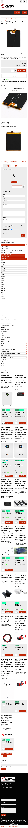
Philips (2, 284)
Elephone (3, 290)
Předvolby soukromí (4, 826)
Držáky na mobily (5, 315)
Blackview (9, 162)
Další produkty (8, 753)
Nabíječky (3, 312)
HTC (2, 272)
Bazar (14, 365)
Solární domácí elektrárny (14, 357)
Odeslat (23, 235)
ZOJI (2, 306)
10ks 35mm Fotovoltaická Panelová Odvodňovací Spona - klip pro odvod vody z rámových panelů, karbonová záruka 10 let (21, 484)
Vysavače (14, 344)
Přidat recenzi (14, 181)
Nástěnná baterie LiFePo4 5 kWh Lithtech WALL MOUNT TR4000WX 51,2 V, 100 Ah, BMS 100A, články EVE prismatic (21, 431)
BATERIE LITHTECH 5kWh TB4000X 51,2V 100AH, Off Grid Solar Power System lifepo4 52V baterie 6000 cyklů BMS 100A (20, 380)
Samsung (3, 292)
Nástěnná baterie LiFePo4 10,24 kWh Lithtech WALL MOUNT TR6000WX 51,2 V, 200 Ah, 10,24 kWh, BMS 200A (7, 431)
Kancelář (3, 339)
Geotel (2, 280)
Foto (14, 334)
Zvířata (2, 361)
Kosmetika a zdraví (14, 352)
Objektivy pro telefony (6, 323)
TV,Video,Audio (14, 332)
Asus (2, 294)
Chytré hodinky (4, 248)
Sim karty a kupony (5, 321)
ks (3, 423)
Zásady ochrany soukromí (13, 826)
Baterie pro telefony (14, 257)
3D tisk (14, 363)
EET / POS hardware (14, 241)
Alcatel (3, 298)
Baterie (14, 336)
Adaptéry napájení (5, 341)
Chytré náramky (4, 246)
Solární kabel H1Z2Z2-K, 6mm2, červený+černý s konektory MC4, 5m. (7, 619)
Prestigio (3, 276)
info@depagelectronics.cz (9, 787)
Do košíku (21, 70)
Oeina (2, 302)
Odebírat (3, 769)
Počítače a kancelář (14, 330)
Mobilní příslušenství (15, 161)
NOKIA (2, 300)
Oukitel (3, 264)
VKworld (3, 266)
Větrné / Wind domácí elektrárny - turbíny (14, 353)
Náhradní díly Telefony (14, 253)
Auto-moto (14, 346)
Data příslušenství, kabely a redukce (9, 319)
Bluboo (3, 288)
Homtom (3, 262)
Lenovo (3, 268)
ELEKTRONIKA (5, 161)
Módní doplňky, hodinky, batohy (14, 350)
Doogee (3, 260)
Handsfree (3, 310)
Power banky (4, 308)
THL (2, 282)
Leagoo (3, 270)
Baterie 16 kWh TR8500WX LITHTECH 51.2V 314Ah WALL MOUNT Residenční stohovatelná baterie (6, 379)
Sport (14, 348)
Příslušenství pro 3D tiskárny (7, 242)
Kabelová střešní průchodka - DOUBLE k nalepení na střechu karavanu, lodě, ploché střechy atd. (20, 577)
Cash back (3, 370)
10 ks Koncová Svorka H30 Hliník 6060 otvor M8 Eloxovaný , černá (6, 575)
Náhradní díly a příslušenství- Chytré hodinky (14, 251)
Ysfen (2, 304)
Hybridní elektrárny (5, 355)
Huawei (2, 296)
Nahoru (2, 753)
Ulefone (3, 278)
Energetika (14, 359)
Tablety (14, 328)
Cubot (2, 274)
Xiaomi (2, 286)
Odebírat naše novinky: (5, 762)
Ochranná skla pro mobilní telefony (9, 317)
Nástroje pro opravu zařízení (7, 325)
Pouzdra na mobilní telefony (7, 314)
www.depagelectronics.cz (6, 783)
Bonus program (4, 372)
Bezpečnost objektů (14, 338)
